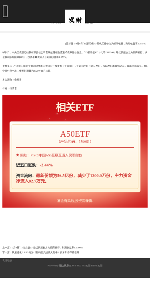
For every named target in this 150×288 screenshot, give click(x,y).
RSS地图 (86, 265)
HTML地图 (96, 265)
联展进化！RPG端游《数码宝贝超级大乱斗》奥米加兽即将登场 (45, 252)
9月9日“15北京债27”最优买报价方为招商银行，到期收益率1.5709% (47, 247)
